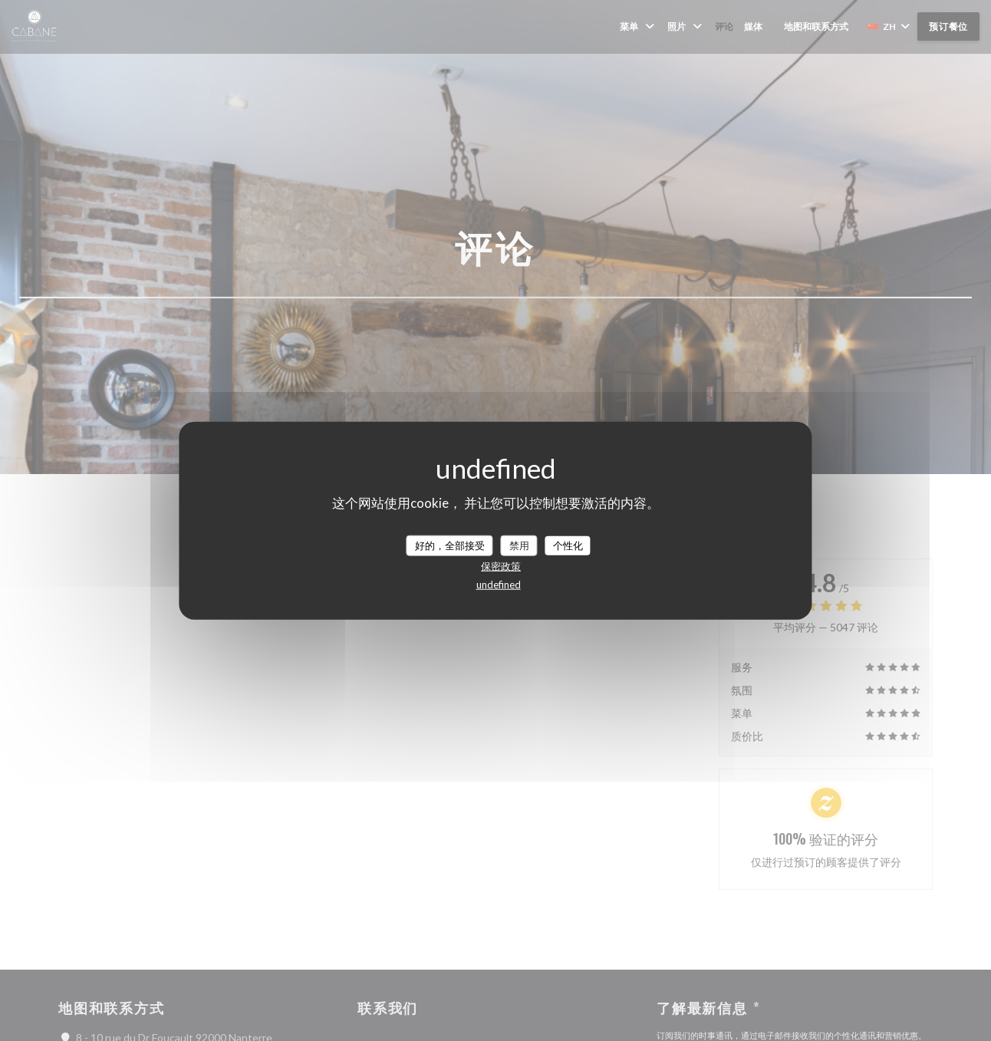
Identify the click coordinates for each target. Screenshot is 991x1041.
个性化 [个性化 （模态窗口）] (568, 545)
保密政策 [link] (501, 566)
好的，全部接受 (450, 545)
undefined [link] (498, 584)
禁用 (519, 545)
